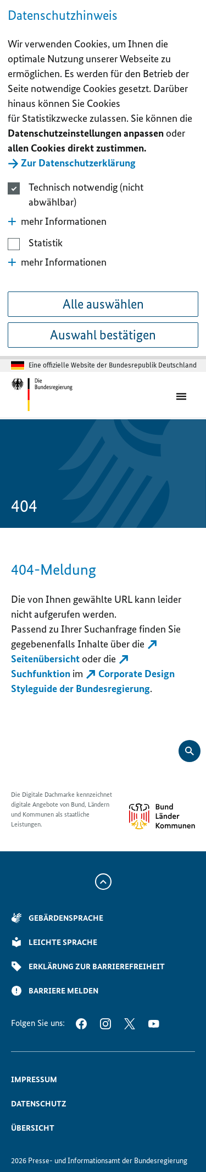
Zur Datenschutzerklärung (78, 162)
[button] (103, 221)
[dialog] (103, 179)
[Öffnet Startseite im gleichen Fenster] (42, 395)
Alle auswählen (103, 304)
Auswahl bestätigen (103, 335)
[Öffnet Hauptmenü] (183, 395)
